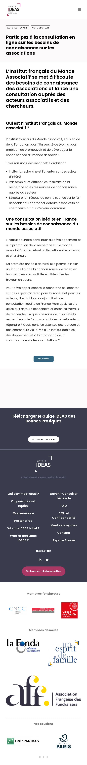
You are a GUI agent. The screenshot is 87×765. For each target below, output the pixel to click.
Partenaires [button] (23, 521)
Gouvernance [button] (23, 513)
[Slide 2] (43, 757)
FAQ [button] (64, 506)
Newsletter (43, 551)
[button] (79, 9)
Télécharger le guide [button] (43, 439)
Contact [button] (63, 533)
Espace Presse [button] (64, 540)
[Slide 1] (40, 757)
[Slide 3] (47, 757)
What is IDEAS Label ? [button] (23, 528)
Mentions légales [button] (64, 525)
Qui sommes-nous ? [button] (23, 494)
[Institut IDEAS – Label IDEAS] (13, 9)
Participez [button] (43, 359)
